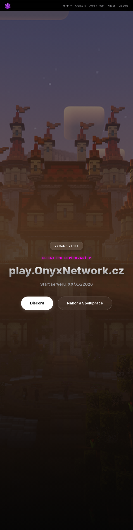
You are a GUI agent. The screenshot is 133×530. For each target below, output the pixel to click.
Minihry (67, 5)
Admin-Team (96, 5)
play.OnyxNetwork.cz (66, 270)
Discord (123, 5)
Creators (80, 5)
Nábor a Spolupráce (85, 303)
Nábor (111, 5)
